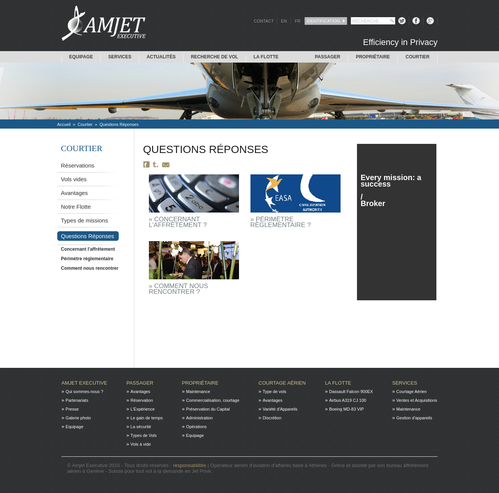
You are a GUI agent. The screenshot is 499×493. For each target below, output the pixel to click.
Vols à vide (141, 444)
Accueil (64, 124)
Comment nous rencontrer (90, 268)
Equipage (81, 57)
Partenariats (77, 400)
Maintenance (198, 391)
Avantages (74, 193)
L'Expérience (143, 409)
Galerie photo (78, 418)
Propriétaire (373, 57)
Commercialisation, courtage (212, 400)
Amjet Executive (84, 383)
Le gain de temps (147, 418)
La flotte (266, 57)
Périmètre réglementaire (87, 258)
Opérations (196, 426)
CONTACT (264, 21)
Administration (199, 418)
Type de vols (274, 391)
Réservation (142, 400)
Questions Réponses (119, 124)
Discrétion (272, 418)
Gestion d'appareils (414, 418)
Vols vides (74, 179)
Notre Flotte (76, 206)
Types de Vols (144, 435)
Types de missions (84, 220)
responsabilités (190, 465)
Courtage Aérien (282, 383)
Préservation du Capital (207, 409)
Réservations (78, 165)
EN (284, 21)
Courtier (417, 57)
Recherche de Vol (214, 57)
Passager (327, 57)
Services (119, 57)
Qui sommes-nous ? (84, 391)
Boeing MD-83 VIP (346, 409)
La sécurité (141, 426)
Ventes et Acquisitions (416, 400)
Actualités (161, 57)
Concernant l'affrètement (88, 249)
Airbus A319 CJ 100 (347, 400)
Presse (72, 409)
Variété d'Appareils (280, 409)
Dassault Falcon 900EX (351, 391)
